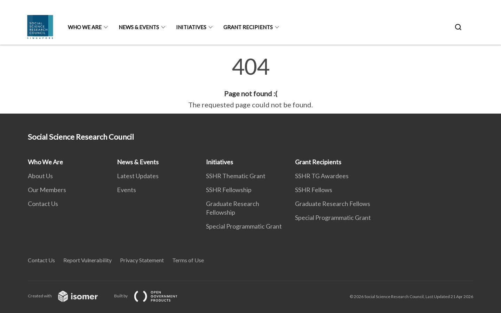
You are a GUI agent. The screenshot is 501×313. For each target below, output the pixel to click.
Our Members (47, 189)
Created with (68, 295)
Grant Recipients (248, 27)
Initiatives (191, 27)
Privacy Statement (142, 260)
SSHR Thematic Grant (235, 176)
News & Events (139, 27)
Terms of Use (188, 260)
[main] (250, 82)
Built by (151, 295)
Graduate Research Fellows (332, 203)
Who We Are (85, 27)
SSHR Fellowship (229, 189)
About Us (40, 176)
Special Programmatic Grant (244, 226)
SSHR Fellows (313, 189)
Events (126, 189)
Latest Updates (138, 176)
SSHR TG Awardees (322, 176)
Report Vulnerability (87, 260)
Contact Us (43, 203)
